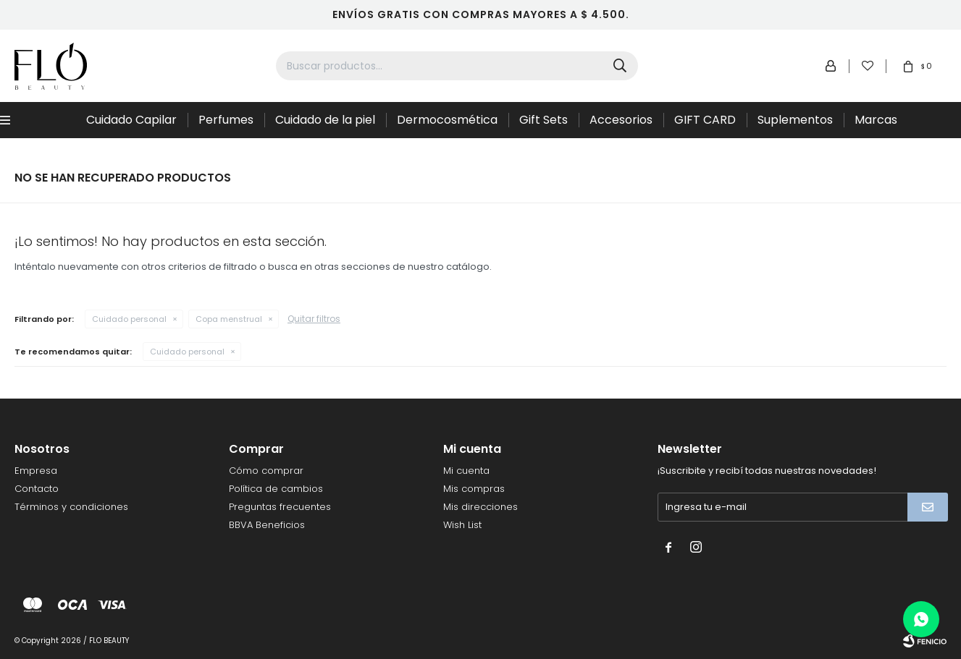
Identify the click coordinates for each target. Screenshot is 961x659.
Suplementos (795, 119)
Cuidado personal (129, 319)
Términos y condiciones (71, 507)
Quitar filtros (314, 319)
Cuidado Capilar (131, 119)
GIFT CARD (705, 119)
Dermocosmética (447, 119)
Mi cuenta (466, 470)
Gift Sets (543, 119)
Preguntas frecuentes (280, 507)
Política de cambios (276, 489)
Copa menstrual (229, 319)
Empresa (35, 470)
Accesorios (620, 119)
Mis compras (474, 489)
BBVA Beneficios (267, 525)
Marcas (876, 119)
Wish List (462, 525)
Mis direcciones (480, 507)
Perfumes (225, 119)
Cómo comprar (266, 470)
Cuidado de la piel (325, 119)
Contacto (36, 489)
